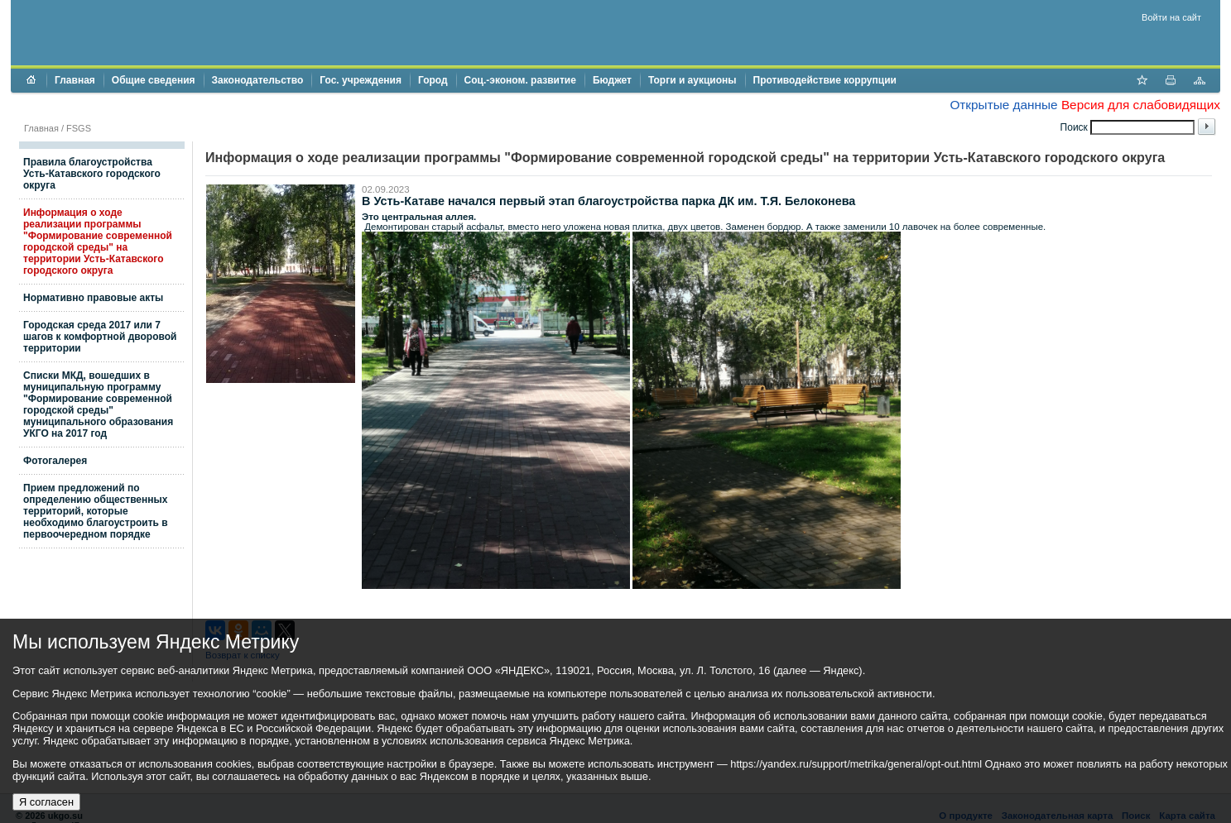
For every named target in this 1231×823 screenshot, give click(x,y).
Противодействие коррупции (825, 80)
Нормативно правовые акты (93, 298)
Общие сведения (153, 80)
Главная (75, 80)
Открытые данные (1003, 105)
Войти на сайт (1171, 17)
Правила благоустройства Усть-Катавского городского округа (92, 173)
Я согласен (46, 802)
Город (433, 80)
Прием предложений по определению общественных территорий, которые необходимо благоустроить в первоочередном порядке (95, 511)
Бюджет (612, 80)
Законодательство (258, 80)
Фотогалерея (55, 461)
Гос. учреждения (361, 80)
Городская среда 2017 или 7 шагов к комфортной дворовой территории (99, 336)
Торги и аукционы (692, 80)
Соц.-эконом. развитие (520, 80)
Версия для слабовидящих (1140, 105)
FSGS (78, 128)
